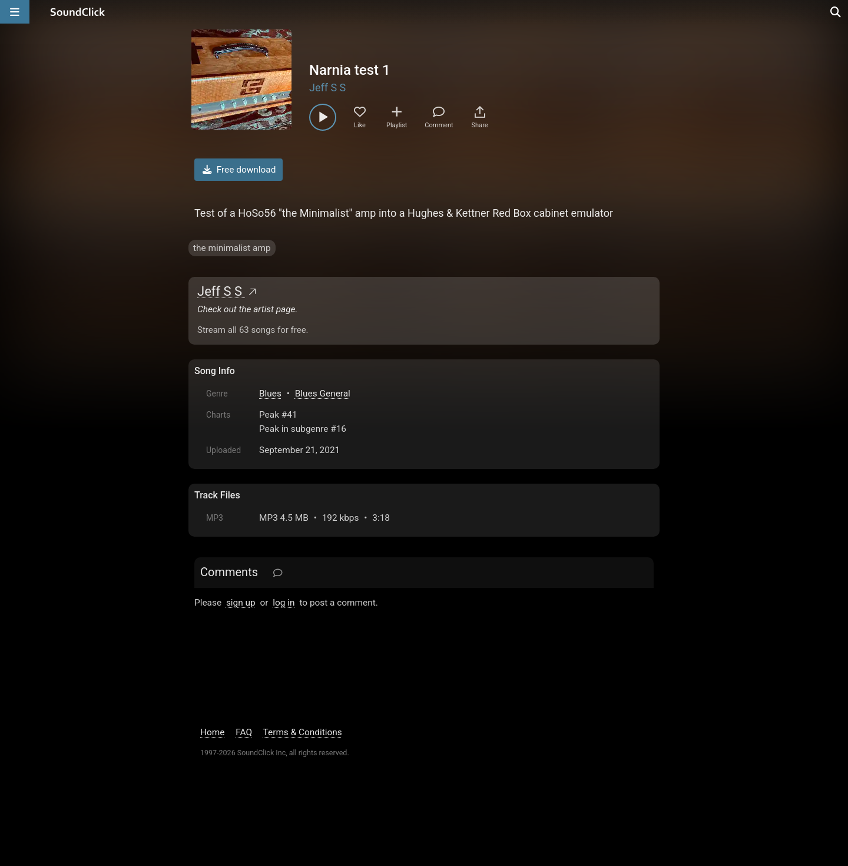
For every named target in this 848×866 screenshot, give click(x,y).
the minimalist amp (232, 248)
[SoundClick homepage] (77, 12)
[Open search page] (836, 12)
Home (212, 732)
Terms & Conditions (302, 732)
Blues (270, 393)
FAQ (244, 732)
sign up (241, 602)
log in (283, 602)
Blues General (322, 393)
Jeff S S (327, 87)
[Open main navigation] (14, 12)
